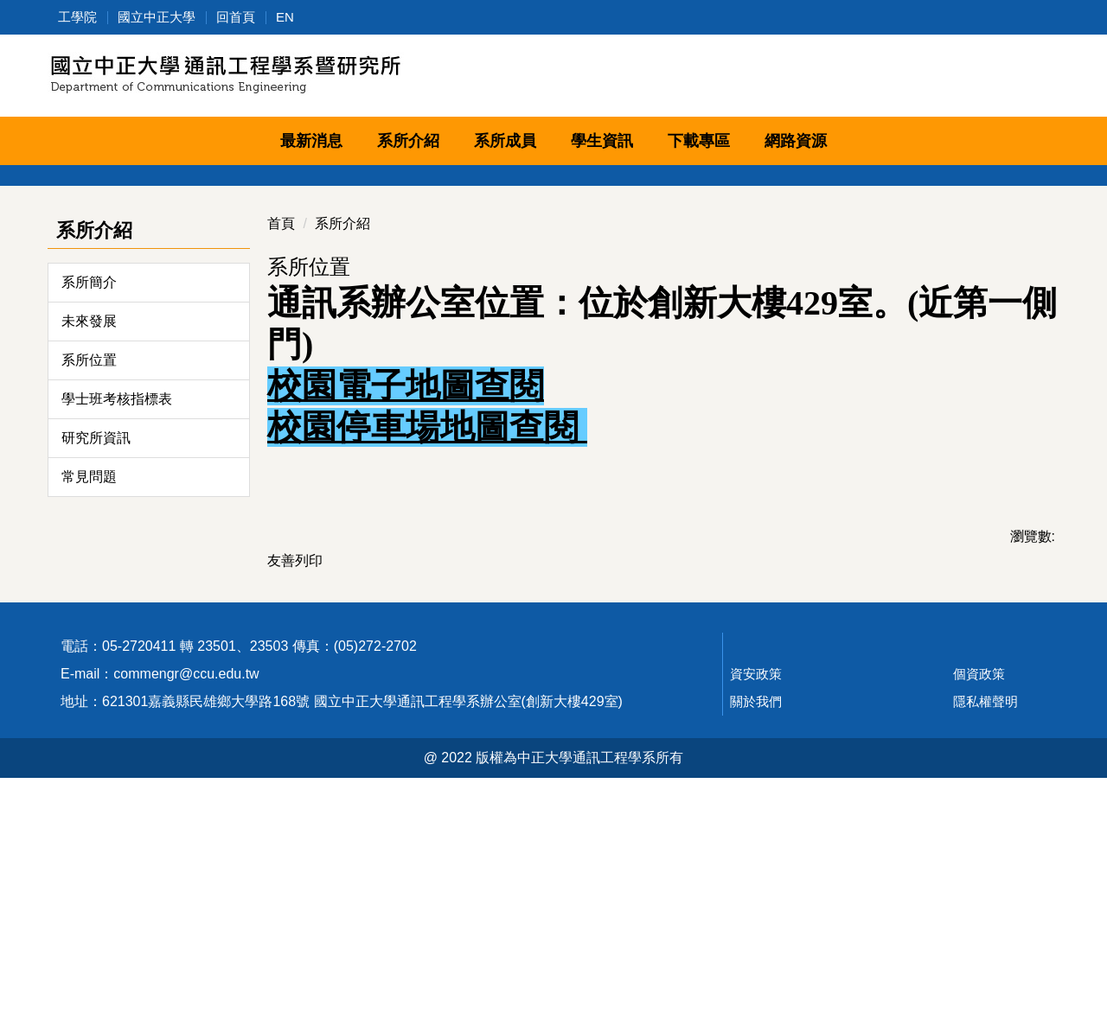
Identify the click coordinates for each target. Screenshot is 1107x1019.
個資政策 (979, 915)
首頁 (281, 414)
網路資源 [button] (796, 141)
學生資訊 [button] (602, 141)
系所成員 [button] (505, 141)
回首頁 (235, 17)
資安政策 (756, 915)
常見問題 (89, 667)
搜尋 (1040, 78)
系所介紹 (342, 414)
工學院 (77, 17)
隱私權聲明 (985, 942)
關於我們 (756, 942)
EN (285, 17)
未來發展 (89, 512)
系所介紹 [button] (408, 141)
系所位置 (89, 551)
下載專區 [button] (699, 141)
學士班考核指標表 (116, 590)
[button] (61, 263)
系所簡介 (89, 473)
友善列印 (295, 751)
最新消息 (311, 141)
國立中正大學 (156, 17)
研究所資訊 (96, 628)
